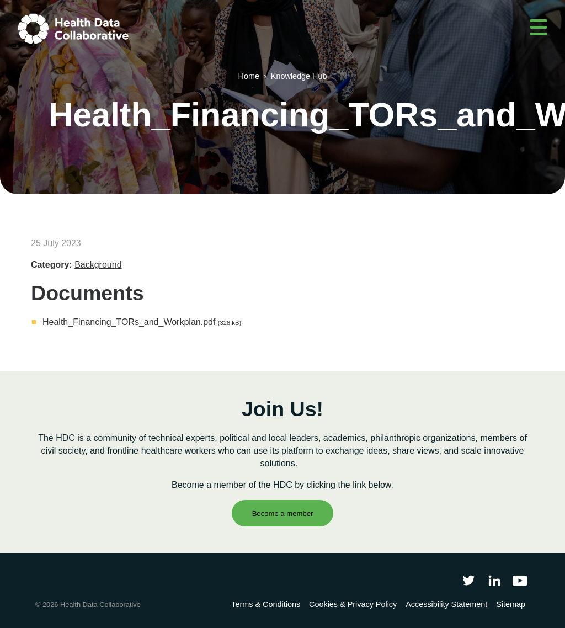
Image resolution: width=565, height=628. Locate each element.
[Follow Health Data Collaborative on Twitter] (468, 580)
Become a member (282, 513)
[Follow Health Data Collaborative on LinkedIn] (494, 580)
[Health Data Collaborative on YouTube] (520, 580)
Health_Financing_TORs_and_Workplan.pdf (128, 322)
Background (97, 264)
